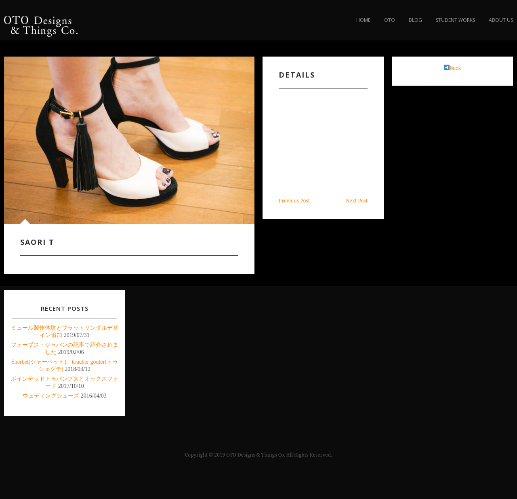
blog (415, 20)
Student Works (455, 20)
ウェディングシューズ (51, 396)
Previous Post (294, 200)
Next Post (357, 200)
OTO (389, 20)
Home (363, 20)
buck (452, 68)
